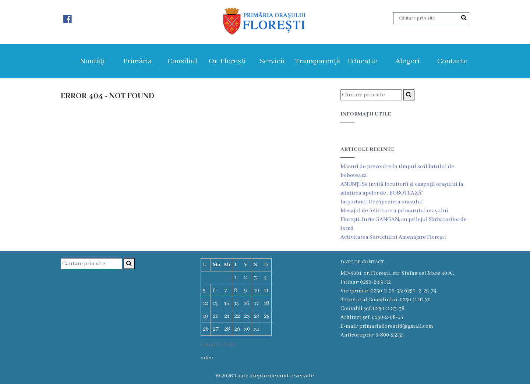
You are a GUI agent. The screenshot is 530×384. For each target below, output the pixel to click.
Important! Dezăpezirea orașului (381, 202)
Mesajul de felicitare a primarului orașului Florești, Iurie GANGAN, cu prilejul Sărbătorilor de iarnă (403, 219)
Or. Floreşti (227, 61)
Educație (362, 61)
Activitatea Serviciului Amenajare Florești (393, 237)
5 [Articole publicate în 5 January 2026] (204, 290)
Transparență (317, 61)
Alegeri (407, 61)
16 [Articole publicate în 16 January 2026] (246, 303)
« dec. (207, 358)
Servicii (272, 61)
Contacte (452, 61)
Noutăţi (92, 61)
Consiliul (182, 61)
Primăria (137, 61)
